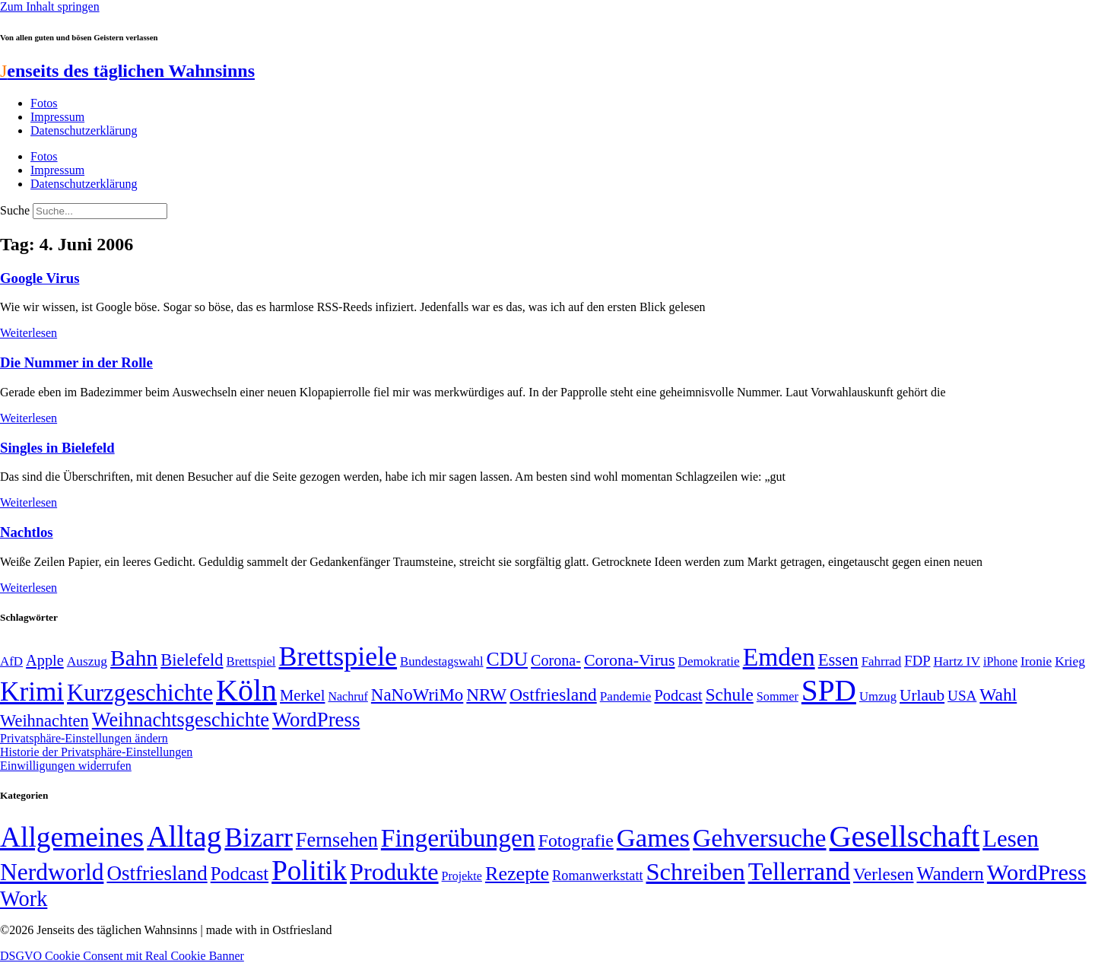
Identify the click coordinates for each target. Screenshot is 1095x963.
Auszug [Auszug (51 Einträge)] (87, 661)
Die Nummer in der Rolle (76, 362)
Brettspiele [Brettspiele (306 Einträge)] (338, 656)
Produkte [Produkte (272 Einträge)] (394, 871)
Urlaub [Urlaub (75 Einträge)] (922, 695)
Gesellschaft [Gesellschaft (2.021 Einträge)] (905, 836)
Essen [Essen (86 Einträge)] (838, 659)
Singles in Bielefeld (57, 448)
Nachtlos (26, 532)
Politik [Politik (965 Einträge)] (309, 870)
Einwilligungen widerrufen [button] (66, 765)
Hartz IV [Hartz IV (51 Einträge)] (957, 661)
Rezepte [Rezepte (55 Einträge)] (517, 874)
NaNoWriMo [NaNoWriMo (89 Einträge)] (417, 694)
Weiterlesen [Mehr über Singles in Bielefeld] (28, 502)
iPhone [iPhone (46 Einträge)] (1000, 662)
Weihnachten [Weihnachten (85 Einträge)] (44, 720)
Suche (15, 210)
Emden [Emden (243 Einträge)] (779, 657)
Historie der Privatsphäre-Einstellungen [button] (96, 751)
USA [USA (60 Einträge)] (961, 696)
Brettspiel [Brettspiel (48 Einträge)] (251, 661)
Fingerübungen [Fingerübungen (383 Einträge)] (458, 838)
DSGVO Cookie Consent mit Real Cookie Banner (122, 955)
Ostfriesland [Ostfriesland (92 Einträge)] (553, 694)
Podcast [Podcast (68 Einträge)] (679, 695)
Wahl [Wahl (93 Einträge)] (998, 694)
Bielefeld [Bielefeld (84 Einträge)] (191, 659)
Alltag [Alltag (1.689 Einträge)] (184, 836)
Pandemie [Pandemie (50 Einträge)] (626, 696)
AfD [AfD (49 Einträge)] (11, 661)
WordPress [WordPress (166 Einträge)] (1037, 872)
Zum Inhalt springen (50, 6)
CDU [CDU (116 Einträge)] (507, 659)
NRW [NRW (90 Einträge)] (486, 694)
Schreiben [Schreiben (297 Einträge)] (695, 871)
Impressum (57, 116)
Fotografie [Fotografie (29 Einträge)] (576, 840)
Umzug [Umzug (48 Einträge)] (878, 696)
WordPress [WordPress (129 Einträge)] (316, 719)
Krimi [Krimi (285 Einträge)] (32, 692)
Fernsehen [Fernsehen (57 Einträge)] (337, 840)
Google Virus (39, 278)
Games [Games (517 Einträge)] (653, 838)
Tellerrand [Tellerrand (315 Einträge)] (799, 871)
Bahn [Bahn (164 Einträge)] (133, 658)
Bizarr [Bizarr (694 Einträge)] (258, 837)
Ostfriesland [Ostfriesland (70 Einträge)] (156, 873)
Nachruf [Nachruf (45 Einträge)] (347, 696)
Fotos (44, 103)
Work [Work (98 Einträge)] (23, 899)
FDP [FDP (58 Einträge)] (917, 661)
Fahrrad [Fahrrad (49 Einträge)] (882, 661)
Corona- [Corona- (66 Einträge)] (556, 660)
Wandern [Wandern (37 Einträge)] (949, 873)
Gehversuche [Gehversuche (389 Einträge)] (759, 838)
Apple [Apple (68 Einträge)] (45, 660)
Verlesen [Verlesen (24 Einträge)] (883, 874)
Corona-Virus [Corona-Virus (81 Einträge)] (629, 659)
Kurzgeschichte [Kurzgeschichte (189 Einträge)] (140, 692)
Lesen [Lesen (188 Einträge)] (1010, 838)
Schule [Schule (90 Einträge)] (730, 694)
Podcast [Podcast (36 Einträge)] (239, 873)
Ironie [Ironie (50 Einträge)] (1036, 661)
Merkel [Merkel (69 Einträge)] (302, 695)
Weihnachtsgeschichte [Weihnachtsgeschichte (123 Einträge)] (180, 720)
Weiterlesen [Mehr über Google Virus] (28, 332)
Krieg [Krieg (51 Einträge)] (1070, 661)
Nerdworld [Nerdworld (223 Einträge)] (51, 872)
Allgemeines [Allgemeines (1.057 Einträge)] (72, 837)
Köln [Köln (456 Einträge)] (246, 690)
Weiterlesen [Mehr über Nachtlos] (28, 587)
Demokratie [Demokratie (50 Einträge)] (709, 661)
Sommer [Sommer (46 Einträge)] (777, 697)
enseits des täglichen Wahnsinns (127, 71)
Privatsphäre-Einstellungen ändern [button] (84, 738)
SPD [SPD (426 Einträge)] (828, 690)
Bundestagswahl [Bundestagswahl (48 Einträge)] (441, 661)
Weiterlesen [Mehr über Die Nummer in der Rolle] (28, 418)
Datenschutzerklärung (83, 130)
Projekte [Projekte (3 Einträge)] (462, 875)
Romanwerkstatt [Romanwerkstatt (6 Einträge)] (597, 875)
